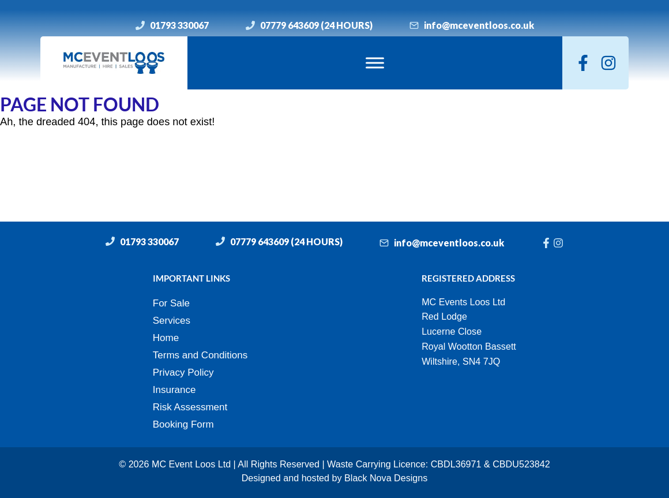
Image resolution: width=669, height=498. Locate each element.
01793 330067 (179, 25)
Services (171, 320)
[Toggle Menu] (375, 62)
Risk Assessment (190, 407)
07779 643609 (289, 25)
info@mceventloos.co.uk (479, 25)
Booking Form (183, 424)
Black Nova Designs (385, 478)
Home (166, 337)
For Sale (171, 303)
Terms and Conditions (200, 355)
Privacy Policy (183, 372)
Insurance (174, 389)
